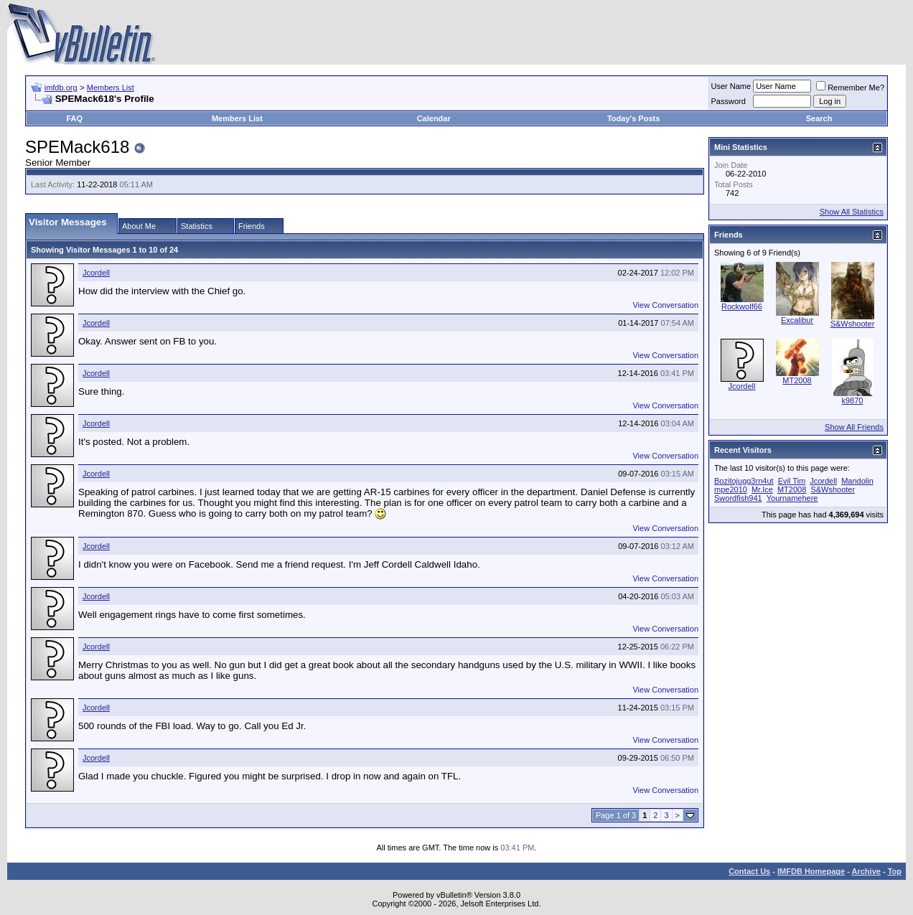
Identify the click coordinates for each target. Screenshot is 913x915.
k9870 (852, 400)
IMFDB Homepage (811, 871)
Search (819, 118)
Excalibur (797, 320)
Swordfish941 (738, 498)
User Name (731, 86)
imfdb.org (61, 87)
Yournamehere (792, 498)
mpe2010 (730, 489)
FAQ (74, 118)
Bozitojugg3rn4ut (744, 481)
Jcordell (96, 272)
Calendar (434, 118)
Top (895, 871)
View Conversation (665, 305)
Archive (866, 871)
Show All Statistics (852, 211)
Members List (110, 87)
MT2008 (796, 380)
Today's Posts (633, 118)
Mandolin (857, 481)
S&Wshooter (852, 323)
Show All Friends (854, 427)
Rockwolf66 (741, 306)
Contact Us (749, 871)
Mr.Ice (762, 489)
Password (728, 101)
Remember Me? (850, 87)
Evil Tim (792, 481)
